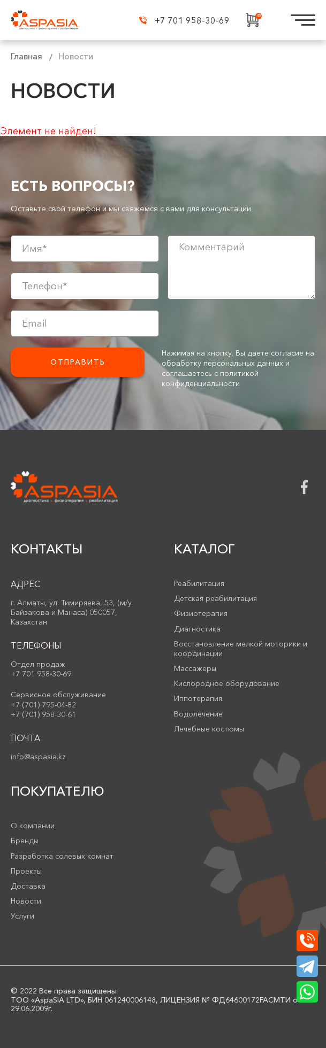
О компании (33, 825)
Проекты (26, 871)
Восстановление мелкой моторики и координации (240, 648)
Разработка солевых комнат (62, 856)
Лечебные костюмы (209, 729)
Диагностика (197, 629)
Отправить (77, 362)
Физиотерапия (201, 613)
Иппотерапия (198, 698)
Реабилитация (199, 583)
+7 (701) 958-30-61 (43, 714)
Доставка (28, 886)
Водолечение (198, 714)
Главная (26, 56)
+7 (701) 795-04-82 (43, 705)
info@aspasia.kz (38, 756)
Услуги (22, 916)
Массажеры (195, 668)
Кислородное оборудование (226, 683)
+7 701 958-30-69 (184, 20)
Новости (26, 901)
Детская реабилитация (215, 598)
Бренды (25, 840)
